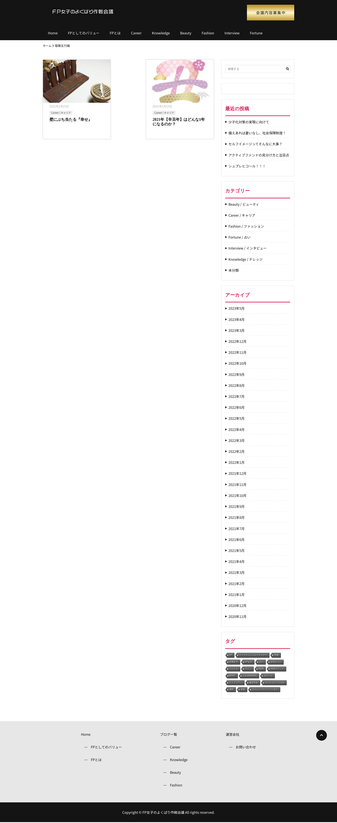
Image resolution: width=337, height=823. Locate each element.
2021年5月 (236, 551)
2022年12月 (237, 341)
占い (261, 662)
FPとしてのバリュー (83, 32)
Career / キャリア (61, 112)
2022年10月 (237, 363)
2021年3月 (236, 572)
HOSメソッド (277, 669)
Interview (232, 32)
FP (230, 655)
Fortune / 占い (239, 237)
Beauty (185, 32)
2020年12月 (237, 606)
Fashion (208, 32)
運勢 (231, 689)
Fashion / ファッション (246, 226)
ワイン (248, 669)
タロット (268, 675)
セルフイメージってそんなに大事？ (255, 144)
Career (136, 32)
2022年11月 (237, 352)
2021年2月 (236, 584)
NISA (261, 669)
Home (53, 32)
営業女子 (233, 662)
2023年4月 (236, 319)
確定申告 (253, 682)
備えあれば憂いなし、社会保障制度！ (257, 133)
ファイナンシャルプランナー (253, 655)
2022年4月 (236, 430)
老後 (243, 689)
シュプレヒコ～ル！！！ (247, 166)
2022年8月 (236, 385)
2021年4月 (236, 561)
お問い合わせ (246, 747)
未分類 (233, 270)
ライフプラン (235, 682)
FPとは (115, 32)
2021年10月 (237, 495)
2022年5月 (236, 418)
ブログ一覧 (168, 734)
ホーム (47, 45)
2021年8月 (236, 517)
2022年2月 (236, 451)
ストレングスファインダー (265, 689)
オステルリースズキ (274, 682)
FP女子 (248, 662)
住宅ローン (276, 662)
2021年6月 (236, 540)
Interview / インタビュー (247, 248)
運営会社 (232, 734)
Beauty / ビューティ (244, 204)
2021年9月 (236, 506)
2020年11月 (237, 617)
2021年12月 (237, 473)
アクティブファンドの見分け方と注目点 (259, 155)
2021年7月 (236, 529)
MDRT (232, 675)
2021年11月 (237, 485)
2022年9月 (236, 374)
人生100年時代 (250, 675)
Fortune (256, 32)
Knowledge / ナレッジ (245, 259)
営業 (276, 655)
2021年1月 (236, 595)
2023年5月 (236, 308)
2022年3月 (236, 440)
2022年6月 (236, 407)
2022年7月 (236, 396)
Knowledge (161, 32)
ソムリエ (233, 669)
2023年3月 (236, 330)
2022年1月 (236, 462)
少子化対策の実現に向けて (249, 122)
